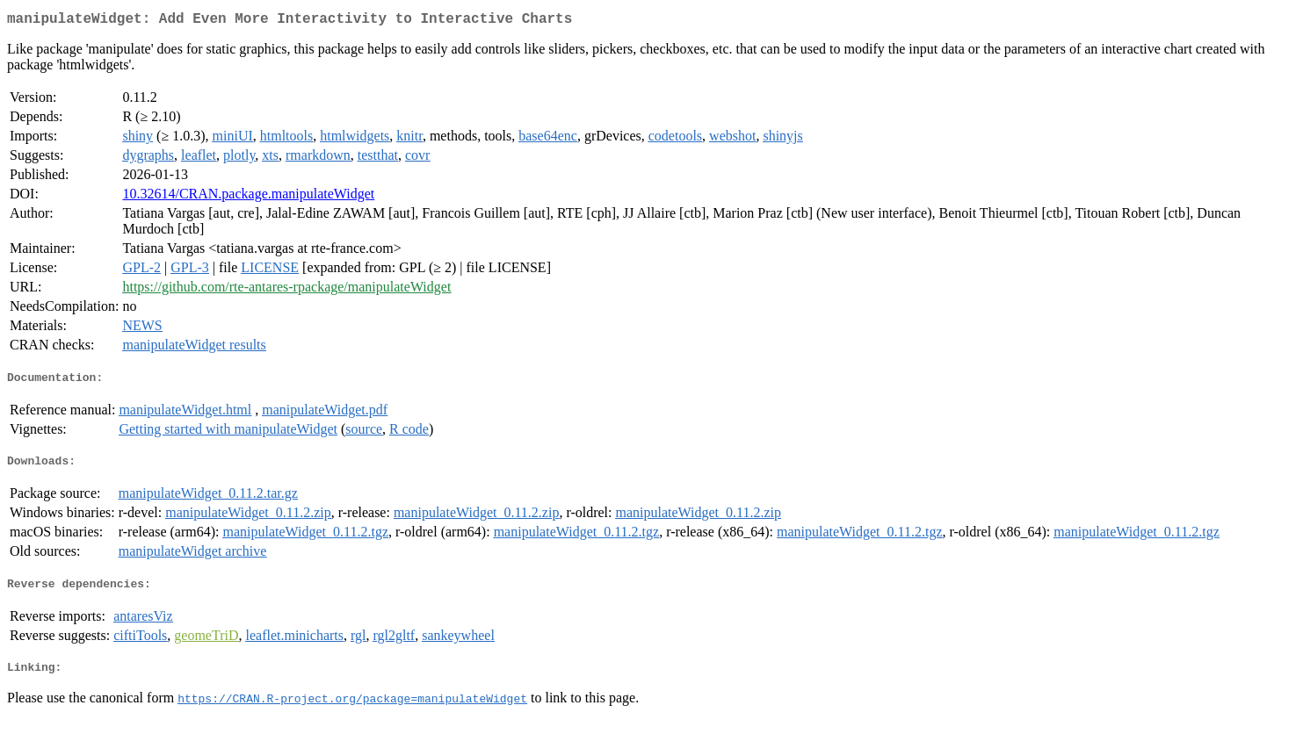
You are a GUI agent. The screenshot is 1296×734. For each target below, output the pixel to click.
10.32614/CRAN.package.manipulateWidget (248, 197)
